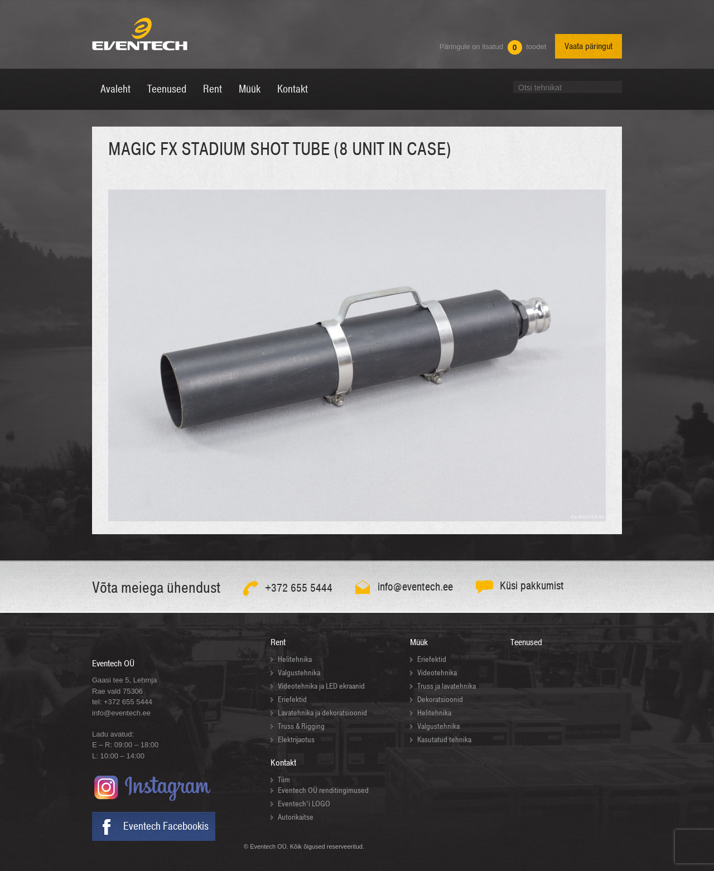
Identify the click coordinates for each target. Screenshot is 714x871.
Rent (278, 642)
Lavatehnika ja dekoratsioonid (322, 713)
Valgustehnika (299, 672)
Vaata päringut (588, 46)
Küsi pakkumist (532, 585)
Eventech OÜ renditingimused (323, 790)
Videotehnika (437, 672)
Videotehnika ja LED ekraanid (321, 686)
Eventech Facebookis (166, 826)
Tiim (284, 780)
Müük (419, 642)
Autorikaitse (295, 817)
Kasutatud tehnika (444, 739)
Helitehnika (295, 659)
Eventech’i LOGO (304, 804)
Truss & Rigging (301, 726)
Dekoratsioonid (440, 699)
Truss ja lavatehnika (446, 686)
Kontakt (283, 763)
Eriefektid (292, 699)
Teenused (526, 642)
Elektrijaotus (296, 739)
